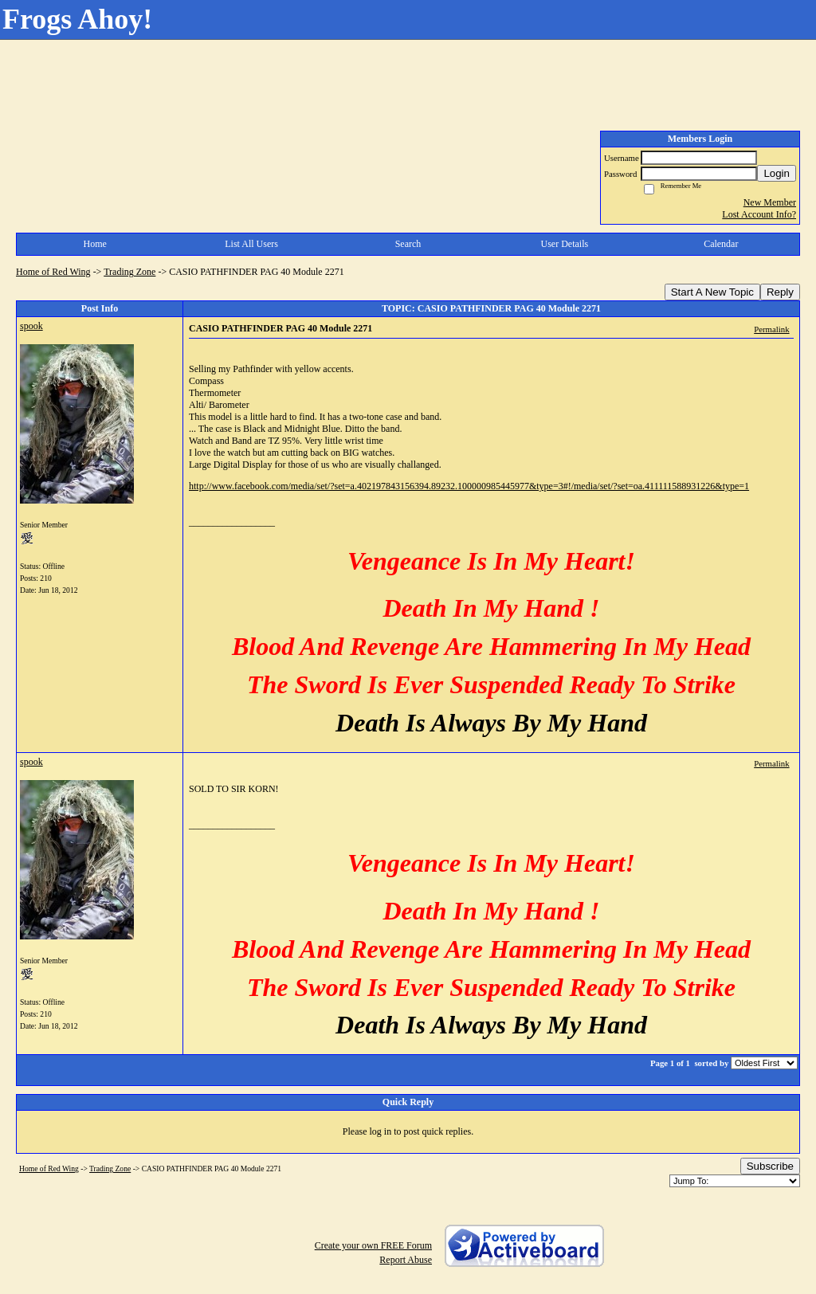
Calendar (721, 243)
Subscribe (770, 1166)
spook (31, 325)
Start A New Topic (712, 292)
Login (776, 173)
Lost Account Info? (759, 214)
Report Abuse (405, 1259)
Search (408, 243)
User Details (565, 243)
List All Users (251, 243)
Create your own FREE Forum (373, 1245)
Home (95, 243)
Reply (780, 292)
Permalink (771, 329)
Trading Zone (129, 271)
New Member (769, 202)
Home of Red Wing (53, 271)
